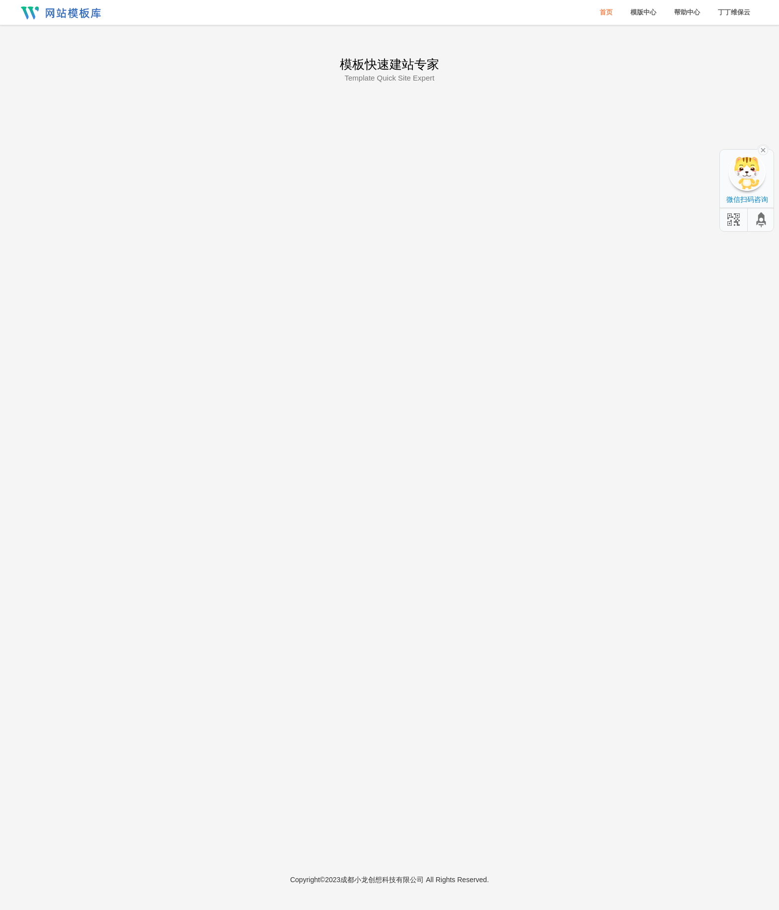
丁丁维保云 (734, 12)
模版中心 (643, 12)
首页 (606, 12)
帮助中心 (687, 12)
